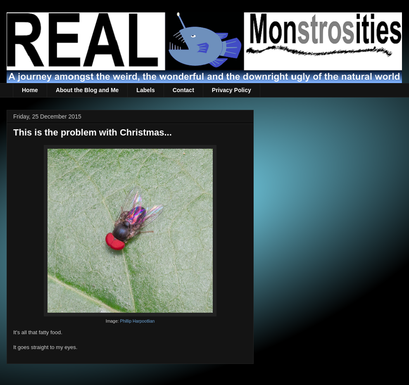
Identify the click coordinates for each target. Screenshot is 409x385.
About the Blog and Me (87, 90)
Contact (183, 90)
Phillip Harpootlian (137, 321)
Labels (145, 90)
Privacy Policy (231, 90)
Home (30, 90)
